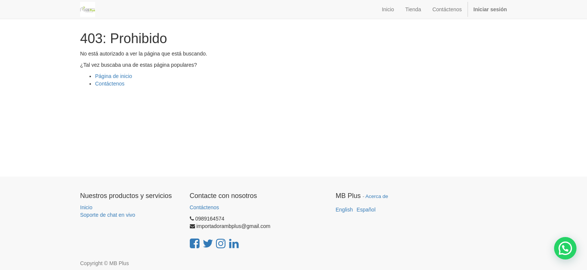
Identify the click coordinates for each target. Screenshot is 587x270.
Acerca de (376, 196)
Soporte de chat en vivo (107, 215)
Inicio (86, 207)
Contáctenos (110, 84)
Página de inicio (113, 76)
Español (365, 210)
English (344, 210)
